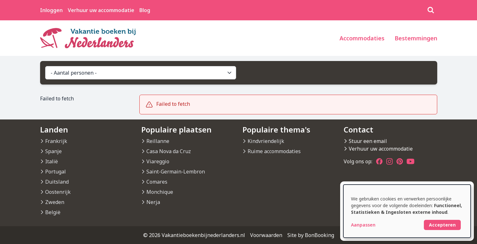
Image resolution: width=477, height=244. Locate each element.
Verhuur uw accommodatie (101, 10)
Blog (144, 10)
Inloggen (51, 10)
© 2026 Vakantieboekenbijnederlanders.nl (194, 235)
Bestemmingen (416, 38)
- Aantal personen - (142, 72)
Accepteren (442, 225)
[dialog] (407, 211)
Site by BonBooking (310, 235)
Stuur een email (368, 141)
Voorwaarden (266, 235)
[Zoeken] (430, 10)
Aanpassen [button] (363, 225)
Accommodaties (362, 38)
